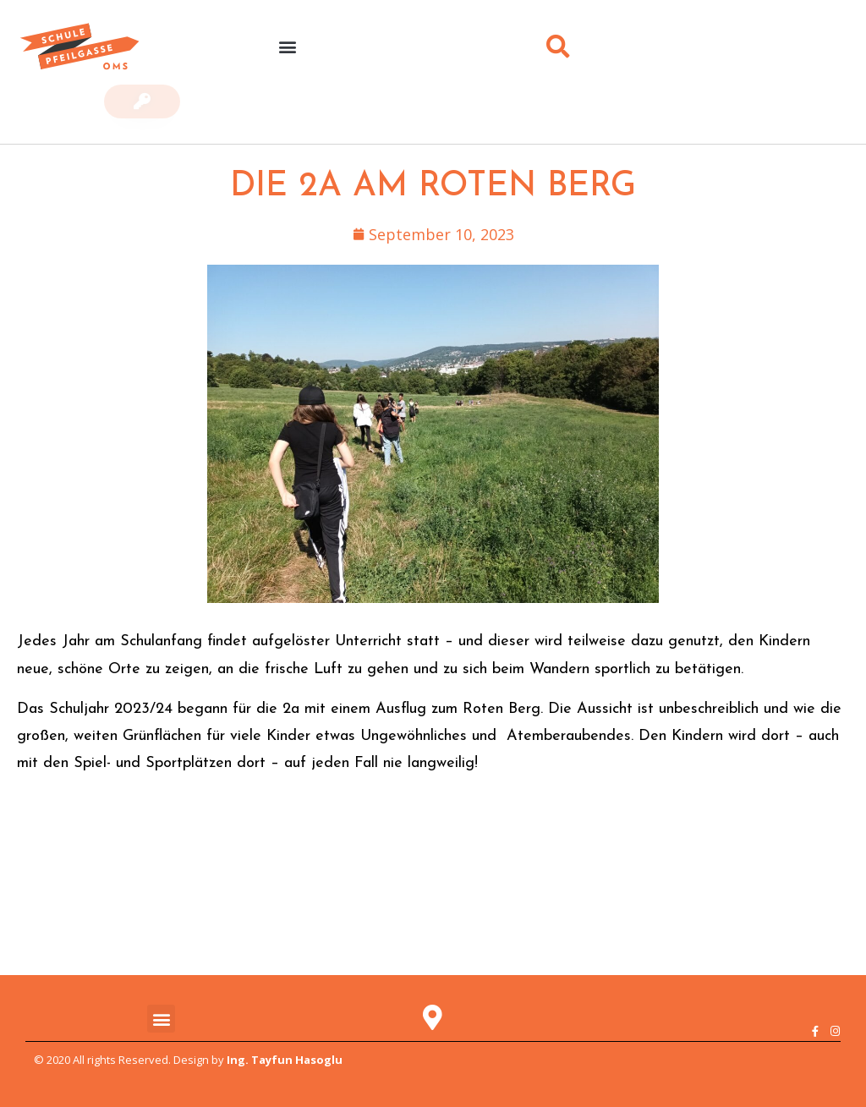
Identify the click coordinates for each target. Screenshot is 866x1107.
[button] (287, 47)
